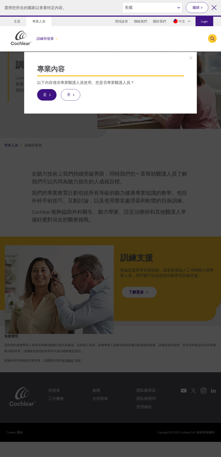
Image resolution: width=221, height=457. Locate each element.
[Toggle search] (212, 38)
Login (204, 21)
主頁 (17, 21)
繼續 (196, 7)
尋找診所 (121, 21)
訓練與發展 (45, 39)
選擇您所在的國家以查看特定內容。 (35, 7)
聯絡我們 (140, 21)
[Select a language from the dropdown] (182, 21)
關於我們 (159, 21)
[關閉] (191, 57)
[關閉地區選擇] (214, 7)
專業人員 (38, 21)
